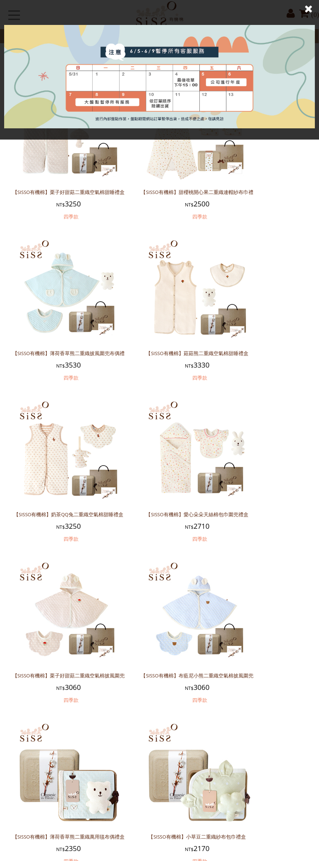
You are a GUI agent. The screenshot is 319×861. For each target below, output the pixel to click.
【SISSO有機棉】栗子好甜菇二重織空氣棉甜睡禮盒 (56, 184)
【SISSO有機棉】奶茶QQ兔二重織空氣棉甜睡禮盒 (159, 334)
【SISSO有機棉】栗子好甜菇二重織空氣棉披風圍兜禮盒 (56, 485)
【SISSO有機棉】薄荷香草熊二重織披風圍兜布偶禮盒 (263, 184)
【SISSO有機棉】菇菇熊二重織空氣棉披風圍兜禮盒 (263, 635)
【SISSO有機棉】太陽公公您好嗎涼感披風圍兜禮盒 (56, 786)
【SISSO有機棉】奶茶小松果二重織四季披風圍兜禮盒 (159, 786)
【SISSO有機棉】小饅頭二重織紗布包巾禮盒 (159, 635)
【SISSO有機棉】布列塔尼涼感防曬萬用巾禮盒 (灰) (263, 786)
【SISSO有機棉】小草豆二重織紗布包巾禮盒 (56, 635)
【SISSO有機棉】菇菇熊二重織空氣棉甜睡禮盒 (56, 334)
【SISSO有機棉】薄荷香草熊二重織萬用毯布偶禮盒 (263, 485)
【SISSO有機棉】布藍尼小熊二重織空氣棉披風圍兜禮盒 (159, 485)
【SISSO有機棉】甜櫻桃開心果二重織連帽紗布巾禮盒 (159, 184)
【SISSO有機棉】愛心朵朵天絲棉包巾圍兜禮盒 (263, 334)
